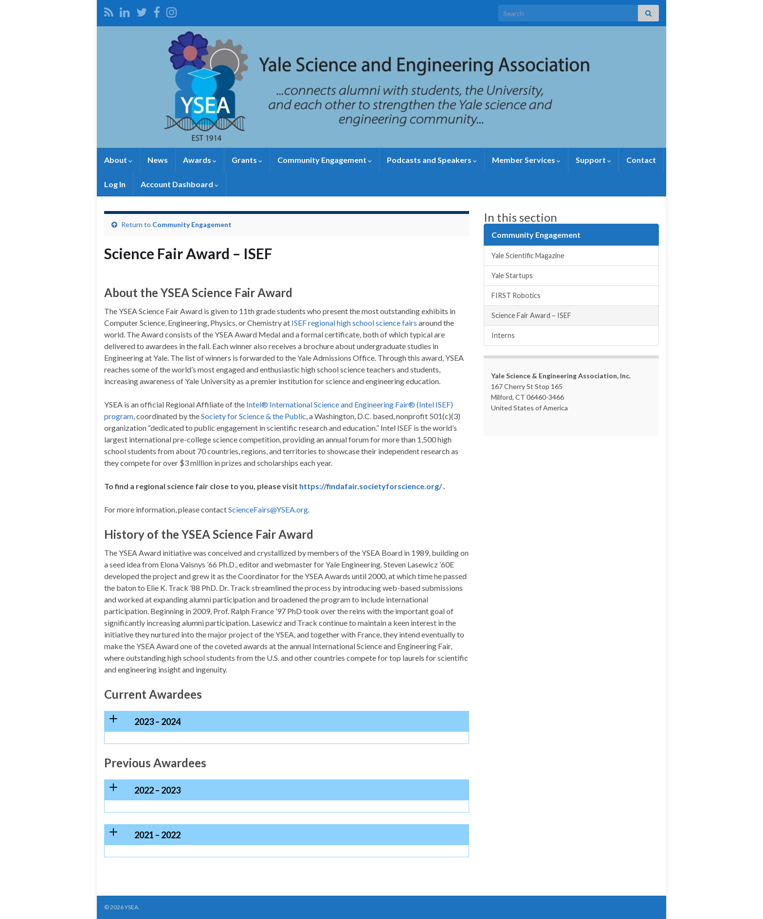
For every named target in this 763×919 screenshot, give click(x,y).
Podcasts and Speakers (432, 159)
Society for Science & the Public (253, 416)
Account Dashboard (179, 184)
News (157, 159)
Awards (200, 159)
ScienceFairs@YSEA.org (268, 509)
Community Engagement (324, 159)
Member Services (526, 159)
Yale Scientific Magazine (527, 255)
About (118, 159)
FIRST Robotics (516, 295)
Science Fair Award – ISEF (531, 315)
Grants (247, 159)
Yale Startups (512, 275)
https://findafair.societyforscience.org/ (370, 486)
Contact (641, 159)
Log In (115, 184)
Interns (503, 335)
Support (593, 159)
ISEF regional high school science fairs (354, 322)
